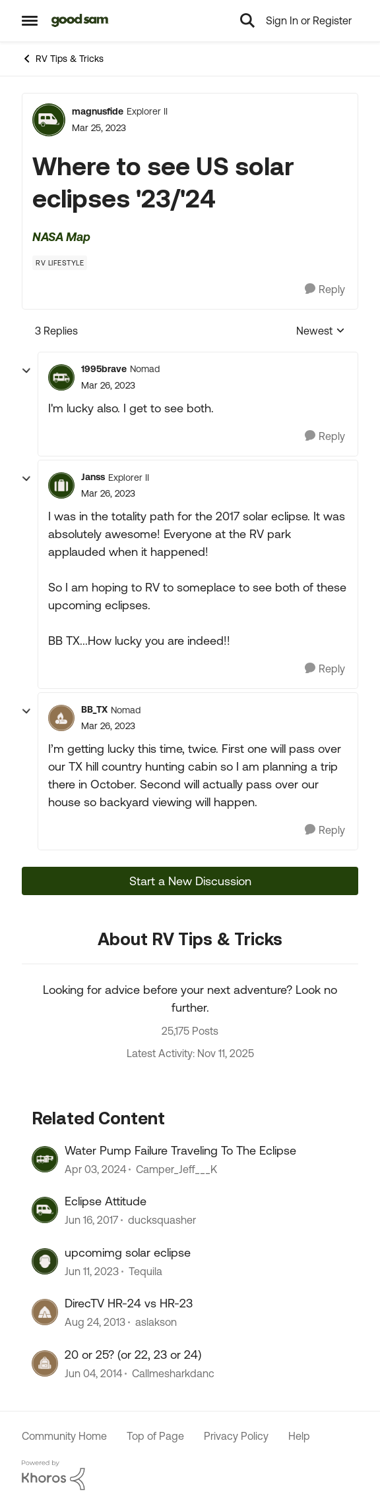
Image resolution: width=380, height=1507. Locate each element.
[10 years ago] (91, 1220)
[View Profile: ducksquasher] (45, 1210)
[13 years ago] (95, 1322)
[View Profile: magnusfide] (48, 119)
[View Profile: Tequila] (45, 1261)
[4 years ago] (92, 1271)
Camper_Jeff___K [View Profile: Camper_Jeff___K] (176, 1169)
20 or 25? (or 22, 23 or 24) (133, 1354)
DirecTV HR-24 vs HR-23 (129, 1303)
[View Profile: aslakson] (45, 1312)
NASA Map (61, 237)
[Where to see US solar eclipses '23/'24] (108, 386)
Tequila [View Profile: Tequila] (145, 1271)
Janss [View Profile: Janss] (93, 477)
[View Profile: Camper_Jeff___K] (45, 1159)
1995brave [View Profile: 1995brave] (104, 369)
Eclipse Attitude (105, 1201)
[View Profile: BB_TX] (61, 718)
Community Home (64, 1436)
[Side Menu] (29, 20)
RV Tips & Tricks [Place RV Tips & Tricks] (63, 58)
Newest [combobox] (320, 332)
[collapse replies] (26, 371)
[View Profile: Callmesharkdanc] (45, 1363)
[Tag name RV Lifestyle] (59, 263)
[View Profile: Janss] (61, 485)
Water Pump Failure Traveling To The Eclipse (180, 1150)
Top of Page (155, 1436)
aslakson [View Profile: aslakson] (156, 1323)
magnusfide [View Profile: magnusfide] (97, 111)
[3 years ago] (95, 1169)
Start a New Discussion (190, 881)
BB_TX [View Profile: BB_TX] (94, 709)
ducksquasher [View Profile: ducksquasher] (162, 1220)
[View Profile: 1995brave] (61, 377)
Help (299, 1436)
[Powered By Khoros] (190, 1475)
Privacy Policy (236, 1436)
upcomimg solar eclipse (128, 1252)
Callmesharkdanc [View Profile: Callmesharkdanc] (173, 1373)
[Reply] (325, 289)
